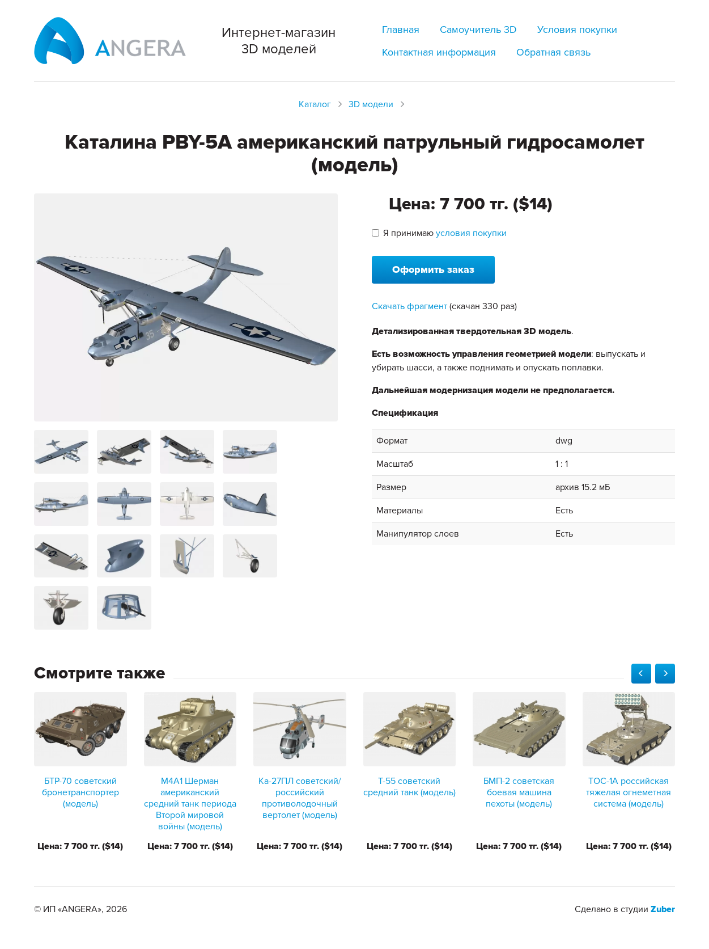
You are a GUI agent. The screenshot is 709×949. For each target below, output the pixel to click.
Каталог (315, 104)
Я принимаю (439, 233)
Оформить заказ (433, 269)
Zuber (663, 909)
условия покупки (471, 233)
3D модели (371, 104)
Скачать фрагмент (409, 306)
